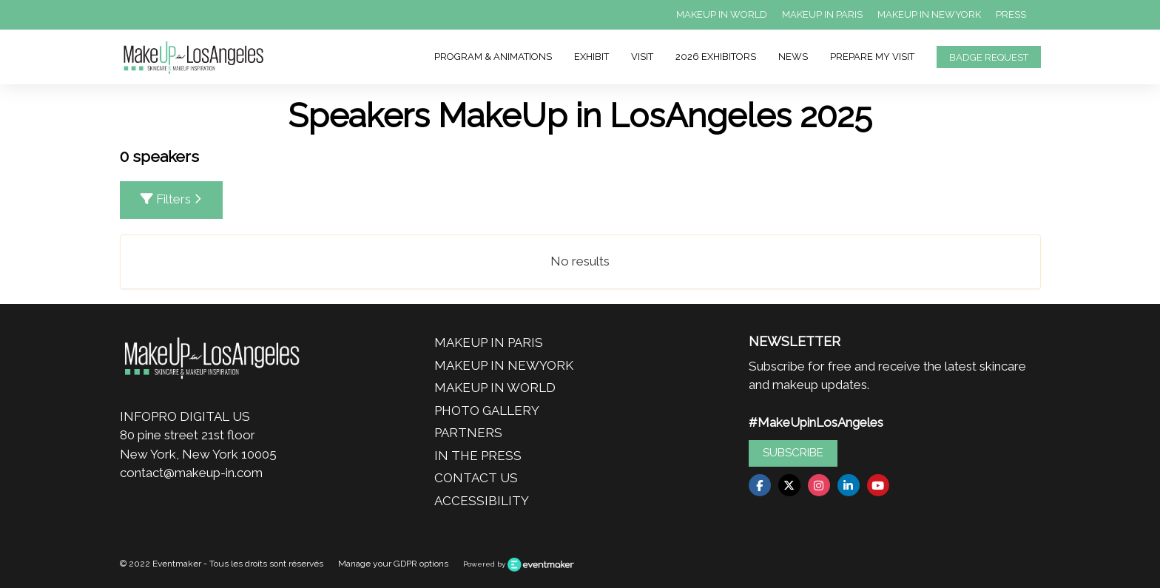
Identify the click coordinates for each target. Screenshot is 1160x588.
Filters (171, 199)
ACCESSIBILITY (481, 500)
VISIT (642, 56)
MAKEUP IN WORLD (721, 14)
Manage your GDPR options (393, 563)
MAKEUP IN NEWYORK (929, 14)
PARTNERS (468, 432)
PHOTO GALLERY (486, 410)
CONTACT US (476, 477)
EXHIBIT (591, 56)
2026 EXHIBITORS (715, 56)
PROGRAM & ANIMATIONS (493, 56)
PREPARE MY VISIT (872, 56)
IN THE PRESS (478, 455)
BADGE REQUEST (988, 57)
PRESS (1011, 14)
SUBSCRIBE (793, 452)
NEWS (793, 56)
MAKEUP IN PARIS (822, 14)
